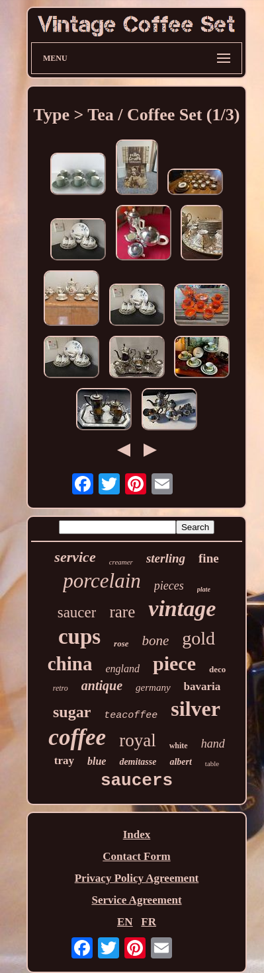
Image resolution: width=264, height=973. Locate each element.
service (74, 557)
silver (195, 708)
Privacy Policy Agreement (137, 878)
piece (174, 663)
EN (125, 921)
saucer (77, 612)
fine (208, 558)
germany (153, 687)
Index (137, 834)
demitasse (137, 762)
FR (148, 921)
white (178, 745)
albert (180, 762)
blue (96, 761)
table (212, 763)
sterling (165, 558)
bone (155, 640)
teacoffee (130, 715)
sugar (72, 711)
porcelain (102, 580)
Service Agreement (136, 900)
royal (137, 740)
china (70, 663)
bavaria (202, 686)
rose (121, 643)
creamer (121, 562)
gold (198, 638)
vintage (182, 608)
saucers (137, 781)
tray (64, 760)
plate (203, 589)
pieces (169, 585)
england (122, 668)
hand (213, 743)
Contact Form (136, 856)
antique (101, 685)
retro (60, 688)
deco (217, 669)
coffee (77, 737)
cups (79, 636)
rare (122, 612)
